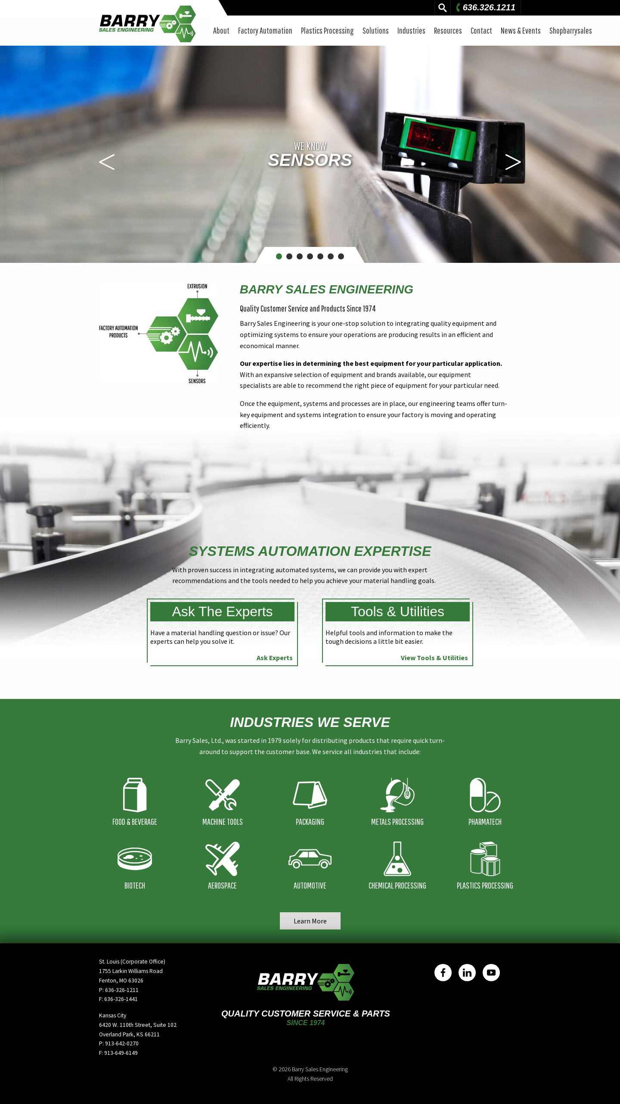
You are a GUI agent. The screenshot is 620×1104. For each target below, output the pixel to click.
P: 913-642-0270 (119, 1043)
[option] (310, 154)
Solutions (376, 30)
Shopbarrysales (570, 30)
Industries (411, 30)
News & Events (521, 30)
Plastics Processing (327, 30)
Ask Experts (275, 657)
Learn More (310, 921)
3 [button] (300, 256)
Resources (448, 30)
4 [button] (310, 256)
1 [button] (279, 256)
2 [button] (289, 256)
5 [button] (320, 256)
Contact (481, 30)
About (221, 30)
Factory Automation (265, 30)
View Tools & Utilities (434, 657)
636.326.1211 (484, 7)
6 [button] (331, 256)
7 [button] (341, 256)
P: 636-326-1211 (119, 990)
